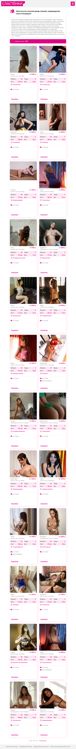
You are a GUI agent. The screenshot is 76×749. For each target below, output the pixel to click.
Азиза (13, 74)
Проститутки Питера (12, 746)
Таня (12, 536)
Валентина (43, 421)
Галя (12, 305)
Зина (41, 132)
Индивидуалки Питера (25, 746)
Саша (13, 652)
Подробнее (14, 99)
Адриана (43, 248)
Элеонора (43, 363)
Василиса (14, 479)
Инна (42, 652)
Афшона (43, 594)
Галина (13, 190)
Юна (12, 248)
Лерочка (43, 710)
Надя (42, 305)
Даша (42, 74)
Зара (41, 479)
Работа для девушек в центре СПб (60, 746)
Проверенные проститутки (41, 746)
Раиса (13, 421)
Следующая (42, 740)
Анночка (13, 132)
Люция (13, 710)
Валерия (43, 536)
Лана (12, 594)
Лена (12, 363)
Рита (41, 190)
